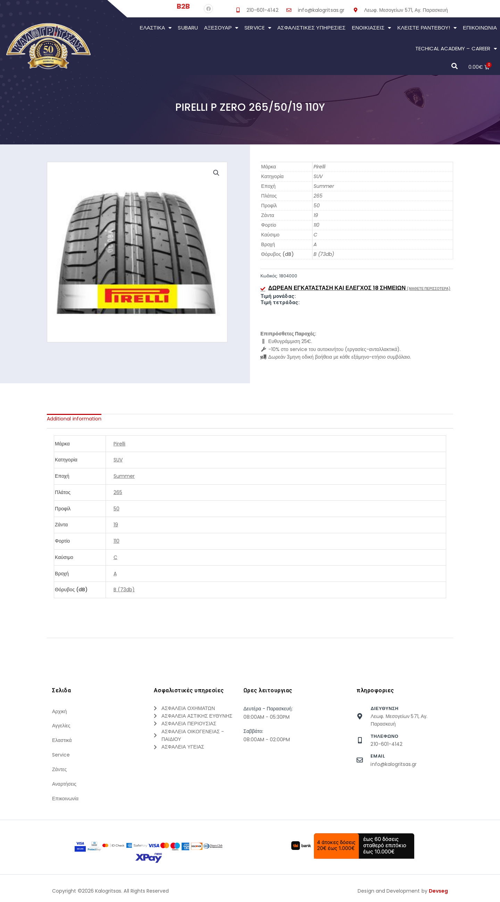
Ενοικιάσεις (371, 28)
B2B (183, 6)
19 (316, 215)
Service (257, 28)
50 (317, 205)
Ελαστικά (156, 28)
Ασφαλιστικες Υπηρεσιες (311, 27)
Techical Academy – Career (456, 49)
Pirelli (319, 166)
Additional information (74, 418)
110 (316, 225)
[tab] (74, 419)
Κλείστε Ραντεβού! (427, 28)
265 (318, 195)
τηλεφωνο (384, 736)
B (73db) (324, 254)
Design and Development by (403, 891)
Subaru (188, 27)
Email (377, 756)
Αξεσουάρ (221, 28)
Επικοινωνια (480, 27)
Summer (324, 186)
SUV (318, 176)
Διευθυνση (384, 708)
